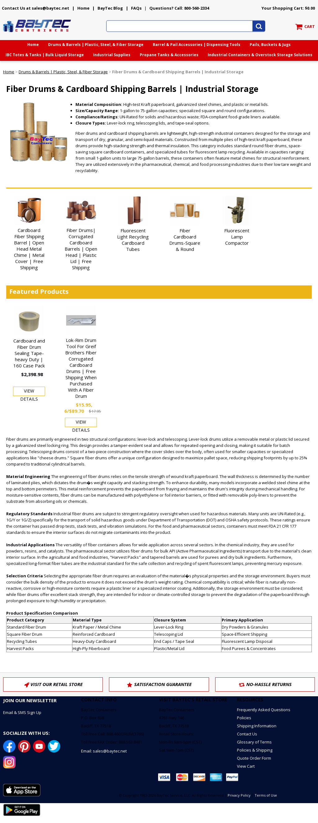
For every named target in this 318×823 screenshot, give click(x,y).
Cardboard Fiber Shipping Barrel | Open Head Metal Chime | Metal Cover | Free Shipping (29, 249)
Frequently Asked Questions (263, 709)
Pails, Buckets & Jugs (270, 44)
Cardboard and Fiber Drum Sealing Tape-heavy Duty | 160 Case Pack (29, 353)
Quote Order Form (254, 758)
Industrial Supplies (111, 54)
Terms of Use (266, 795)
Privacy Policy (239, 795)
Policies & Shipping (254, 750)
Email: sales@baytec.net (104, 751)
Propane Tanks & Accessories (169, 54)
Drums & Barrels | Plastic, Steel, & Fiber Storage (95, 44)
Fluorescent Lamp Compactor (236, 236)
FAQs (136, 8)
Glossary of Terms (254, 742)
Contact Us (247, 734)
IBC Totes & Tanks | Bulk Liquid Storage (45, 54)
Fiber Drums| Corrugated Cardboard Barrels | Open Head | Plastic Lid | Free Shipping (81, 249)
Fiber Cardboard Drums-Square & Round (184, 239)
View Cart (246, 766)
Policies (244, 718)
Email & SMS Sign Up (22, 712)
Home (83, 8)
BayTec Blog (110, 8)
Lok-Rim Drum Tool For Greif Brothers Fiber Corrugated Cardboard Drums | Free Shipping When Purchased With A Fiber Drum (81, 368)
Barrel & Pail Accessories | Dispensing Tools (196, 44)
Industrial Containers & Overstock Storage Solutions (260, 54)
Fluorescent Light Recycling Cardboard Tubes (133, 239)
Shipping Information (256, 726)
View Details (29, 392)
